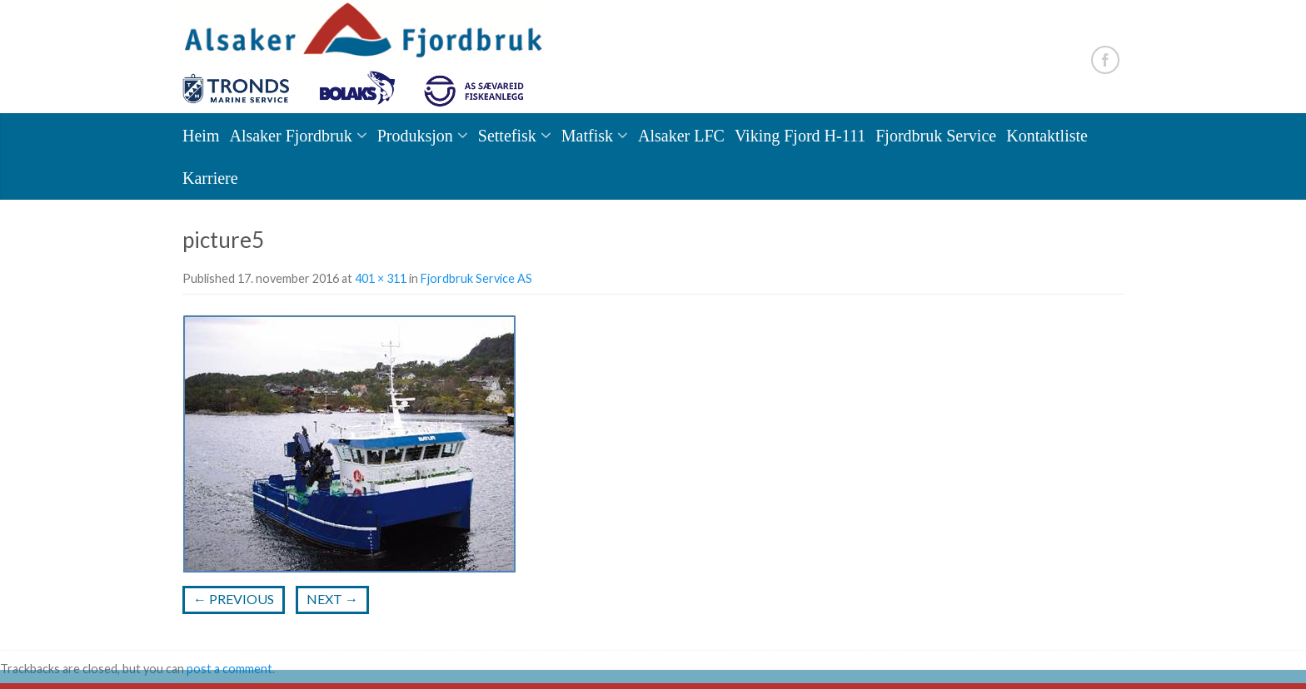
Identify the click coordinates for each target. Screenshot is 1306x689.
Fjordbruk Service (935, 135)
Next (332, 599)
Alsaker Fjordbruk (290, 135)
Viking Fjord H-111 (800, 135)
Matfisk (587, 135)
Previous (233, 599)
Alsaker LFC (681, 135)
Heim (200, 135)
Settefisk (507, 135)
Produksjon (415, 135)
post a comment (229, 669)
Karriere (210, 178)
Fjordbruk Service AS (476, 278)
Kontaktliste (1047, 135)
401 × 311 (380, 278)
